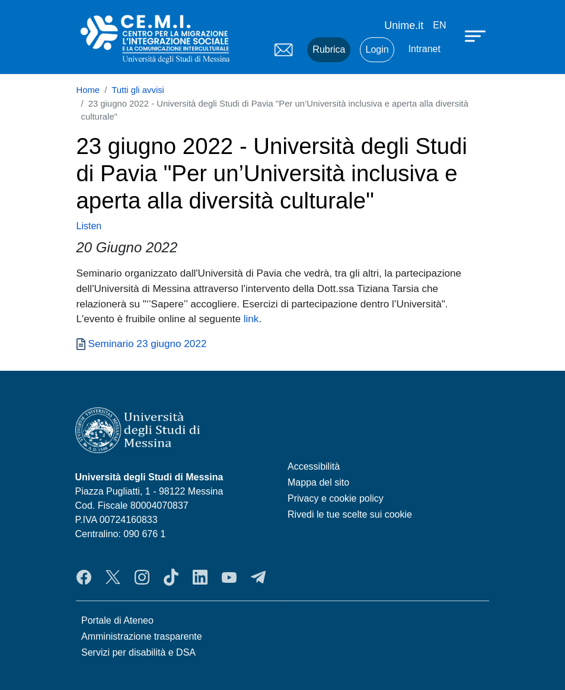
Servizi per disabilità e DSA (138, 652)
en (439, 25)
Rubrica (328, 49)
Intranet (424, 49)
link (251, 319)
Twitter (113, 577)
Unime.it (403, 25)
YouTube (229, 577)
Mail (283, 49)
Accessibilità (314, 466)
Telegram (258, 577)
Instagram (142, 577)
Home (88, 90)
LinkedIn (200, 577)
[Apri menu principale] (476, 35)
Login (376, 49)
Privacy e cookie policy (336, 498)
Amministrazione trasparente (141, 636)
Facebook (83, 577)
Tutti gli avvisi (137, 90)
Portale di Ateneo (117, 620)
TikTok (171, 577)
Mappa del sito (318, 482)
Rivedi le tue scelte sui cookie (350, 514)
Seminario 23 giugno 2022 (147, 343)
